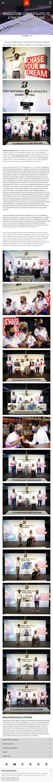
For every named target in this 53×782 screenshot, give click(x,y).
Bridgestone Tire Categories (26, 740)
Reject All (10, 778)
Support (26, 752)
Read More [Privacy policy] (43, 775)
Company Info (26, 756)
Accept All (16, 778)
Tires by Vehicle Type (26, 744)
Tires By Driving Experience (26, 748)
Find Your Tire (50, 3)
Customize (4, 778)
